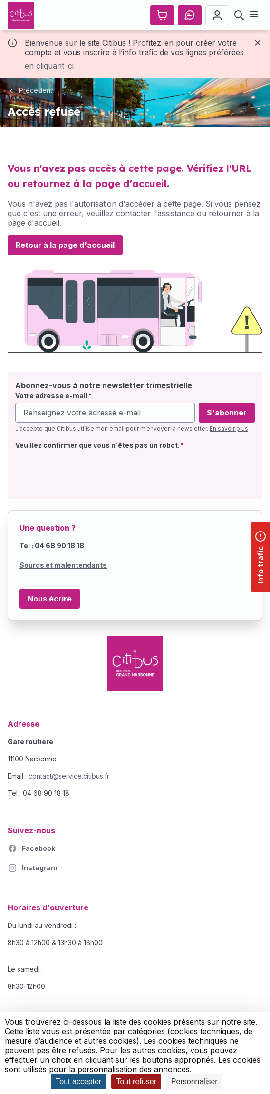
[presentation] (87, 472)
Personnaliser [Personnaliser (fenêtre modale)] (194, 1081)
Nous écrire (50, 598)
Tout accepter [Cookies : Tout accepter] (78, 1081)
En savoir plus (229, 428)
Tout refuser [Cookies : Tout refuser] (136, 1081)
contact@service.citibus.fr (69, 776)
